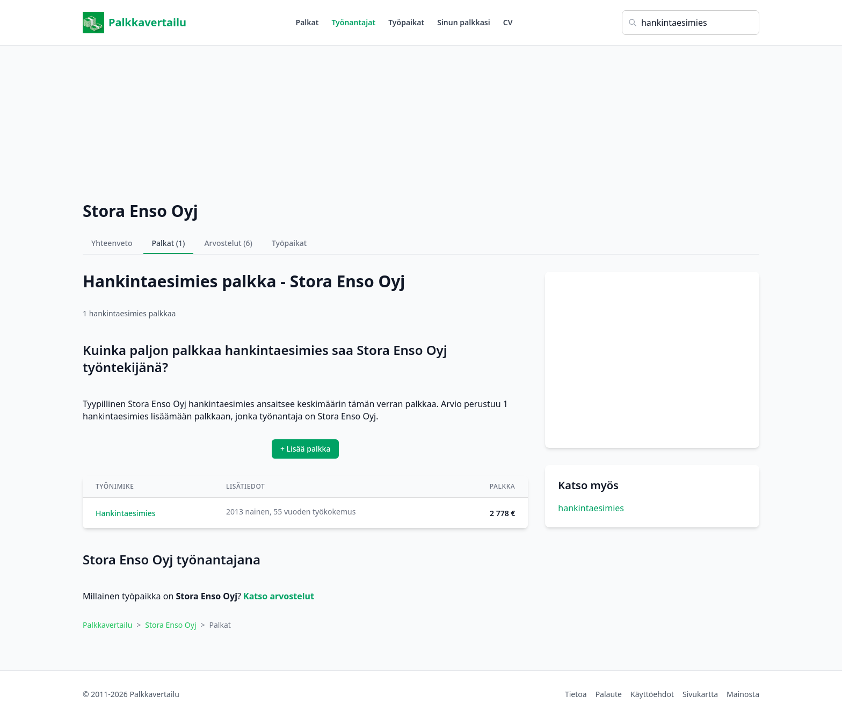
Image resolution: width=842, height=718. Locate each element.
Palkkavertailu (134, 22)
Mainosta (743, 694)
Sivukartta (700, 694)
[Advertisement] (421, 121)
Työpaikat (406, 22)
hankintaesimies (591, 508)
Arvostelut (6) (228, 243)
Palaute (609, 694)
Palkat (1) (168, 243)
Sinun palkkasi (463, 22)
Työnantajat (353, 22)
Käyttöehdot (652, 694)
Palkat (307, 22)
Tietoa (576, 694)
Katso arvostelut (278, 596)
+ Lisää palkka (305, 449)
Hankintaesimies (126, 513)
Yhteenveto (112, 243)
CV (508, 22)
